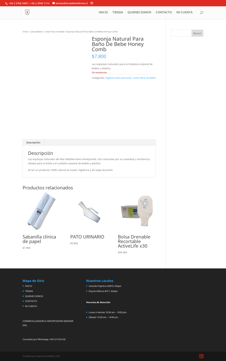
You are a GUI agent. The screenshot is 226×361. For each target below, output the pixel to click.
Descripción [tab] (33, 142)
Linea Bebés (36, 31)
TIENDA (117, 12)
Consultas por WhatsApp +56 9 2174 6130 (44, 339)
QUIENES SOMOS (139, 12)
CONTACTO (164, 12)
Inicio (25, 31)
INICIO (103, 12)
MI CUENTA (184, 12)
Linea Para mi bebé (54, 31)
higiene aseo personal (119, 77)
